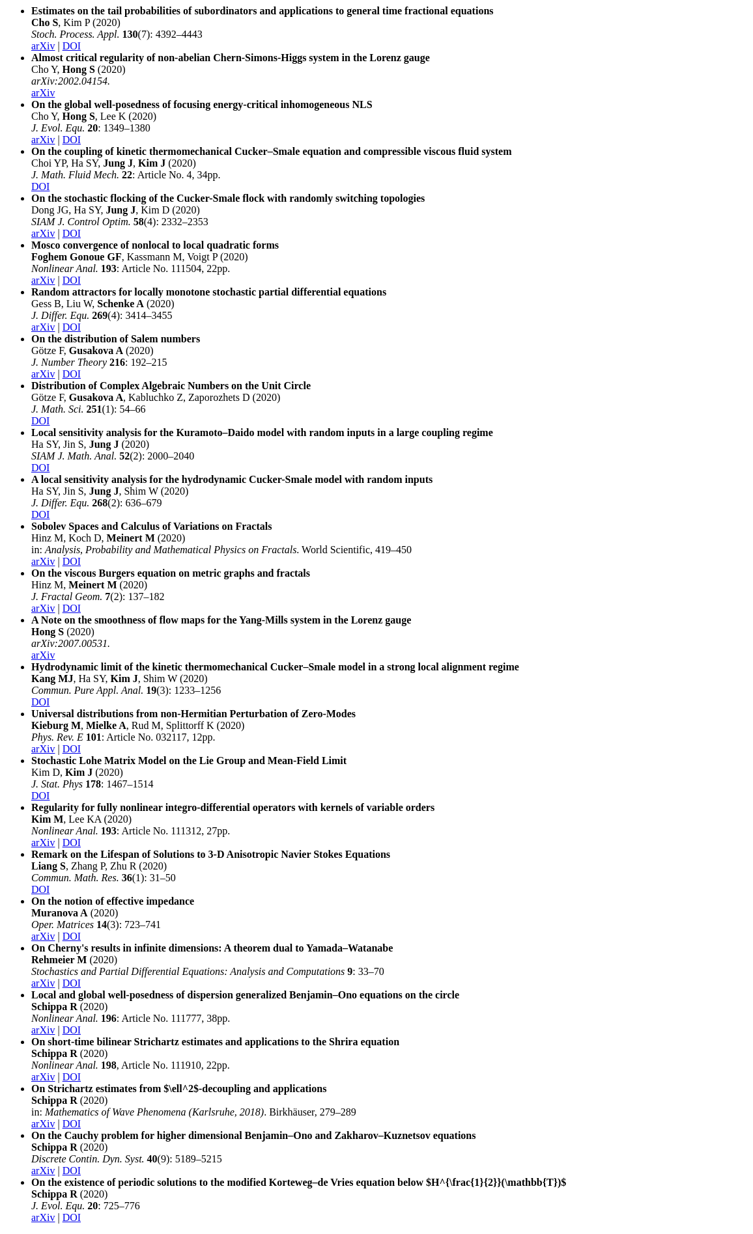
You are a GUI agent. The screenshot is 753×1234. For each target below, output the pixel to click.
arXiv (43, 45)
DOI (72, 45)
